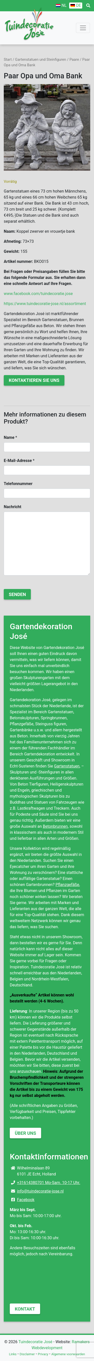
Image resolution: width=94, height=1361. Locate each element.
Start (8, 59)
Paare (74, 59)
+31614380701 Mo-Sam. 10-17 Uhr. (48, 1182)
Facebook (25, 1199)
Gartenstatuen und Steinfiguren (40, 59)
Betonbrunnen (55, 826)
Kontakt (25, 1309)
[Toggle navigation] (83, 28)
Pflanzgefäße (67, 884)
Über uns (25, 1133)
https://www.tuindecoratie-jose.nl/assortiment (45, 303)
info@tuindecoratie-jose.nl (40, 1191)
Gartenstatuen (67, 766)
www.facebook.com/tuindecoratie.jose (38, 293)
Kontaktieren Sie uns (34, 380)
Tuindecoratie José (35, 1341)
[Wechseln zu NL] (61, 6)
